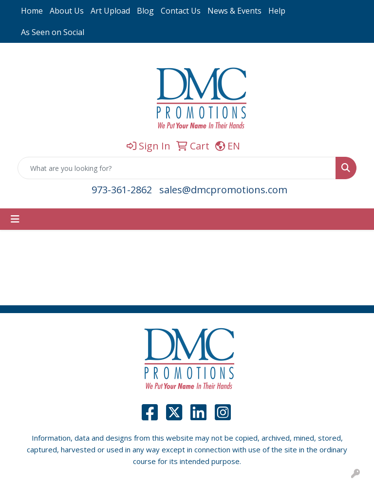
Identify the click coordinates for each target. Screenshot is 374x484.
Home (32, 10)
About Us (67, 10)
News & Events (234, 10)
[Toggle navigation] (15, 219)
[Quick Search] (177, 168)
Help (276, 10)
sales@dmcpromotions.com (223, 189)
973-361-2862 (122, 189)
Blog (145, 10)
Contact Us (181, 10)
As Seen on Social (52, 32)
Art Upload (110, 10)
